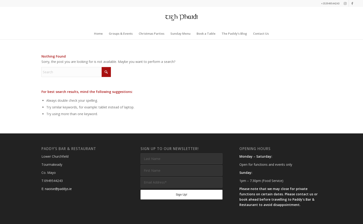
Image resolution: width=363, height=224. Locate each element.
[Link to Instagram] (345, 3)
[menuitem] (98, 33)
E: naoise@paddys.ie (56, 189)
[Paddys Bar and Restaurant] (181, 17)
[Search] (76, 72)
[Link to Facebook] (352, 3)
